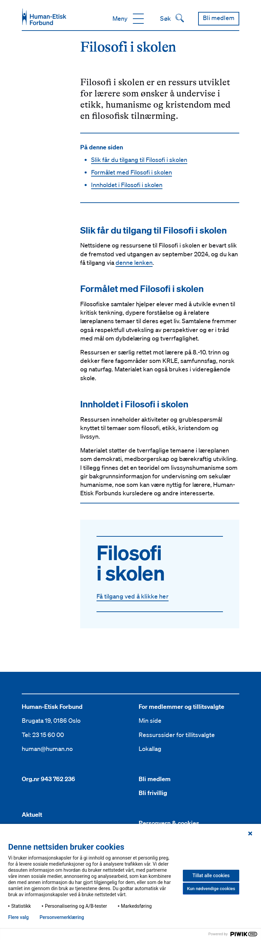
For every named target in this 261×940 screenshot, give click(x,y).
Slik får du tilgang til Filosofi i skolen (139, 159)
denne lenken (134, 262)
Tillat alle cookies (210, 875)
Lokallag (150, 748)
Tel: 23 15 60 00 (43, 734)
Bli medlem (155, 779)
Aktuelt (32, 814)
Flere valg (18, 917)
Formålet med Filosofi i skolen (131, 172)
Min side (150, 720)
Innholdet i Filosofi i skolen (126, 184)
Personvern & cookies (169, 823)
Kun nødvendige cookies (211, 888)
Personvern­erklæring (61, 917)
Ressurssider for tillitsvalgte (177, 734)
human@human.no (47, 748)
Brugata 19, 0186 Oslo (51, 720)
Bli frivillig (153, 793)
